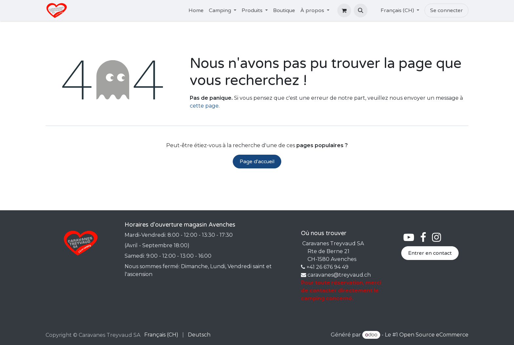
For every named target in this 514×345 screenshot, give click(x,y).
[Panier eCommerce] (344, 10)
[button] (360, 10)
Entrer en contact (430, 253)
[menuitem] (196, 10)
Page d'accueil (257, 161)
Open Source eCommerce (433, 335)
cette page (204, 106)
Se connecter (446, 10)
